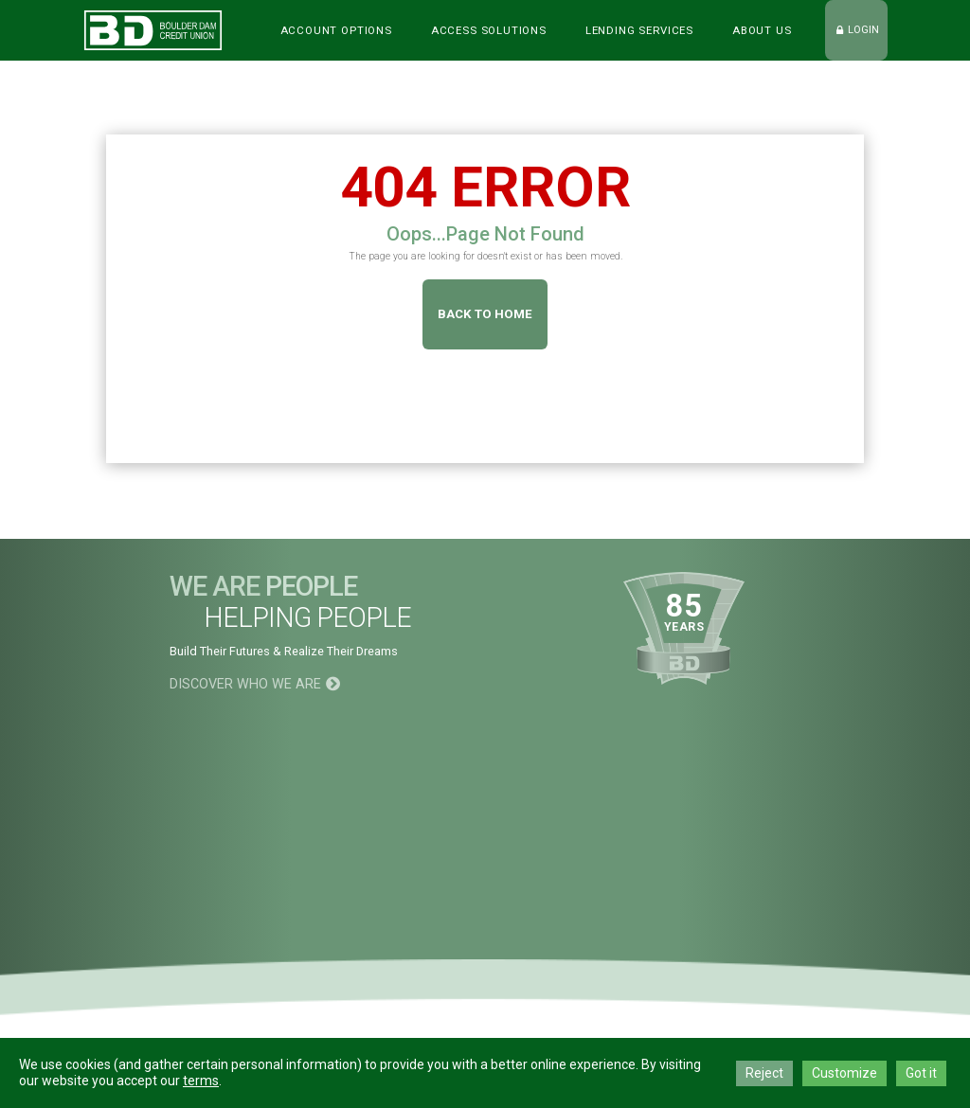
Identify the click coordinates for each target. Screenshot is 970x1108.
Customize (844, 1073)
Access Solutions (489, 30)
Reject (764, 1073)
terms (201, 1080)
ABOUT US (762, 30)
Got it (921, 1073)
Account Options (336, 30)
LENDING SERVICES (639, 30)
